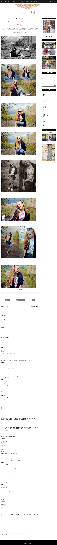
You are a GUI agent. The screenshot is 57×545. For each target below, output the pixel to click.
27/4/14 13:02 (3, 351)
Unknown (2, 311)
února (44, 122)
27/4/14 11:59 (3, 312)
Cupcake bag (49, 132)
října (44, 101)
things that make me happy (47, 117)
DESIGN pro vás (29, 1)
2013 (43, 125)
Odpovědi (7, 317)
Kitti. (2, 374)
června (44, 106)
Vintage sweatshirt (46, 116)
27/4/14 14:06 (3, 392)
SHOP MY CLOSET (21, 1)
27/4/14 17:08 (3, 442)
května (44, 107)
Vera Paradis (3, 433)
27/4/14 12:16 (3, 328)
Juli (2, 391)
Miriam (2, 357)
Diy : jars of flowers (48, 45)
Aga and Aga (27, 543)
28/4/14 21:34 (3, 505)
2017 (43, 94)
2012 (43, 126)
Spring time (45, 114)
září (44, 102)
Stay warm (7, 300)
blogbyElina (3, 342)
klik (21, 289)
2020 (43, 91)
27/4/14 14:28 (3, 408)
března (44, 121)
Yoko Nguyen (3, 448)
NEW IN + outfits (45, 115)
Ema (2, 415)
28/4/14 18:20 (3, 488)
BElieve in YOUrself (35, 306)
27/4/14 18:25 (3, 449)
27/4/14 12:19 (3, 335)
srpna (44, 103)
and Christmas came (20, 300)
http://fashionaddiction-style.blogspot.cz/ (10, 453)
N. (1, 350)
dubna (44, 108)
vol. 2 (33, 300)
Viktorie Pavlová (4, 441)
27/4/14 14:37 (6, 320)
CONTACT (35, 1)
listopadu (44, 100)
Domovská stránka (12, 1)
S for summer (49, 59)
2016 (43, 95)
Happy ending (45, 110)
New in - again (5, 306)
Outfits (4, 292)
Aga (4, 319)
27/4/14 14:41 (6, 425)
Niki (2, 407)
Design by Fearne (31, 543)
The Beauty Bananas (4, 511)
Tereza (2, 334)
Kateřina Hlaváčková (4, 487)
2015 (43, 96)
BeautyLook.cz (3, 504)
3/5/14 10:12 (3, 512)
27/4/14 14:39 (6, 400)
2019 (43, 93)
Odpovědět (3, 315)
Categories (3, 1)
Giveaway (49, 52)
